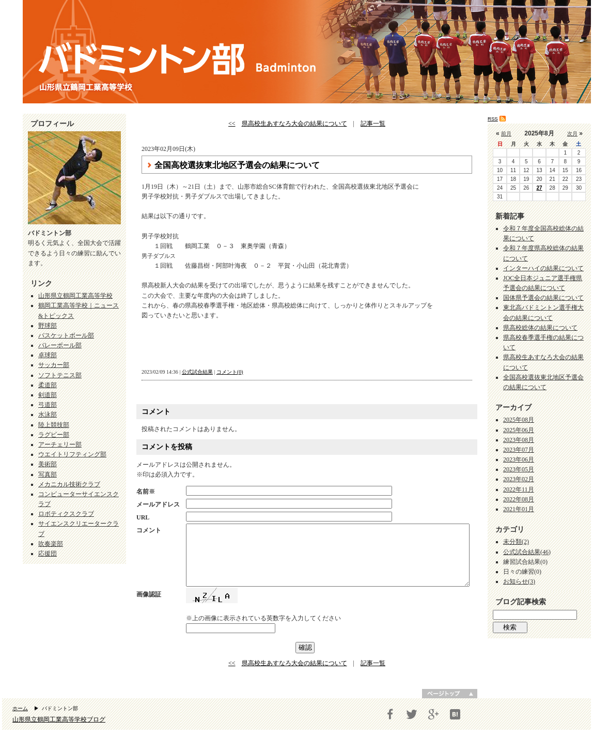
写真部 (47, 474)
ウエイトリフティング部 (72, 454)
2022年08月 (518, 499)
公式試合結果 (197, 372)
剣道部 (47, 394)
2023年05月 (518, 469)
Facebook (390, 714)
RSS (493, 118)
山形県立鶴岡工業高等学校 (75, 295)
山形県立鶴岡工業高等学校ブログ (58, 719)
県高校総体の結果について (540, 327)
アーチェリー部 (60, 444)
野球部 (47, 325)
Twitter (411, 714)
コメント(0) (229, 372)
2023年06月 (518, 459)
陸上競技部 (53, 424)
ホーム (20, 708)
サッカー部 (53, 365)
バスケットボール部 (66, 335)
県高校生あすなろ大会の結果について (294, 123)
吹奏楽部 (50, 543)
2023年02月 (518, 479)
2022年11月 (518, 489)
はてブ (455, 714)
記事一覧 (373, 123)
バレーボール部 (60, 345)
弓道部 (47, 404)
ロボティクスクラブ (66, 513)
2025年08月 (518, 419)
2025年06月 (518, 430)
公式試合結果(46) (527, 552)
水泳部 (47, 414)
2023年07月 (518, 449)
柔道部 (47, 385)
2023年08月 (518, 439)
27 (539, 188)
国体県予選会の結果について (543, 297)
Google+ (433, 714)
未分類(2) (516, 541)
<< (232, 123)
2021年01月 (518, 509)
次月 (572, 133)
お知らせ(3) (519, 581)
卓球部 (47, 355)
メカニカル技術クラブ (69, 484)
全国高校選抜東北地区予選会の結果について (237, 165)
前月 (506, 133)
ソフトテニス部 (60, 375)
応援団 (47, 553)
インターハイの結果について (543, 268)
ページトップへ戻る (449, 693)
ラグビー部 (53, 434)
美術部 (47, 464)
